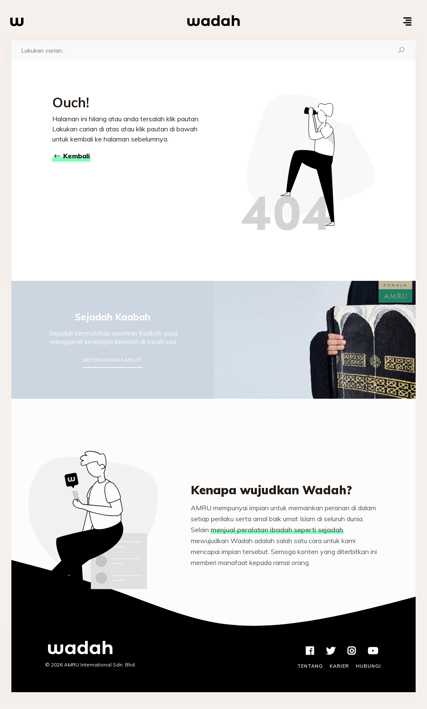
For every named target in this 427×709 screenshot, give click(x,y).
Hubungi (368, 666)
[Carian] (199, 50)
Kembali (71, 156)
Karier (339, 666)
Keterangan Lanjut (112, 360)
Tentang (310, 666)
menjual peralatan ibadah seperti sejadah (277, 529)
